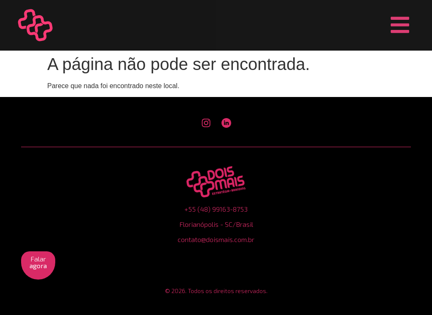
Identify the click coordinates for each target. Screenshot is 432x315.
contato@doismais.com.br (216, 239)
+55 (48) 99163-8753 (216, 209)
